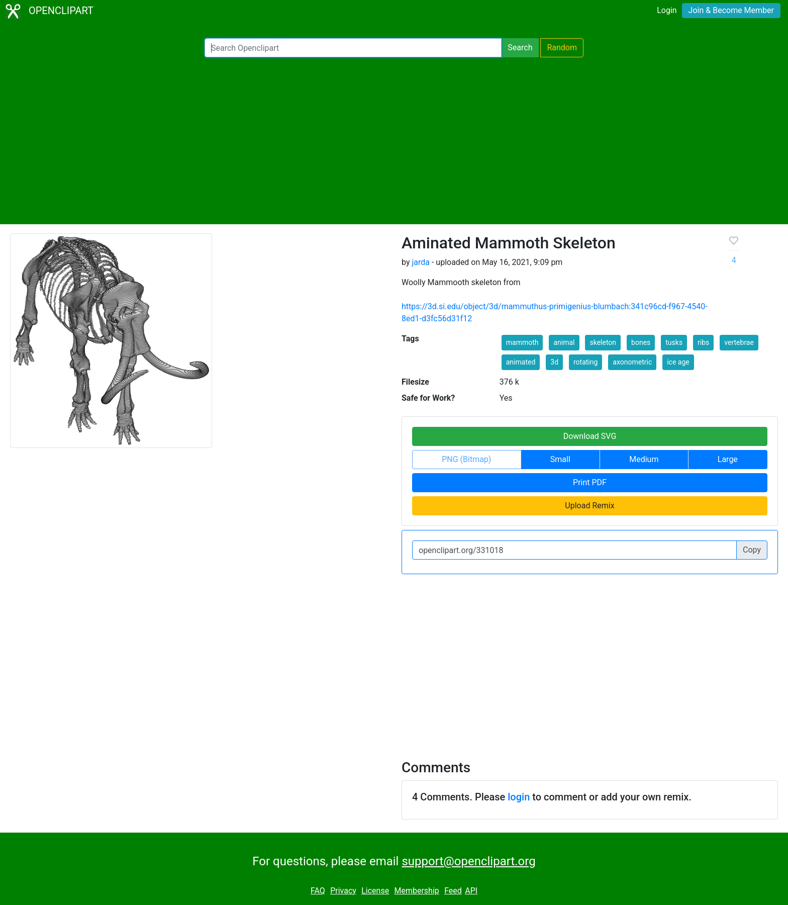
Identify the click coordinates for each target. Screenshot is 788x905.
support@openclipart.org (468, 861)
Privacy (343, 890)
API (471, 890)
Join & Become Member (731, 10)
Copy (752, 550)
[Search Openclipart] (353, 47)
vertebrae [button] (739, 342)
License (375, 890)
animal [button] (563, 342)
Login (666, 10)
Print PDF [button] (590, 482)
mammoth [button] (522, 342)
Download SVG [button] (590, 436)
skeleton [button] (602, 342)
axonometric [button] (632, 362)
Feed (453, 890)
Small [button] (560, 459)
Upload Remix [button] (589, 505)
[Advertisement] (394, 140)
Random (562, 47)
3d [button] (554, 362)
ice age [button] (678, 362)
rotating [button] (585, 362)
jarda (421, 262)
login (519, 797)
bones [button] (640, 342)
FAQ (318, 890)
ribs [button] (703, 342)
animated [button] (521, 362)
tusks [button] (673, 342)
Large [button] (728, 459)
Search (520, 47)
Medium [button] (643, 459)
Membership (416, 890)
